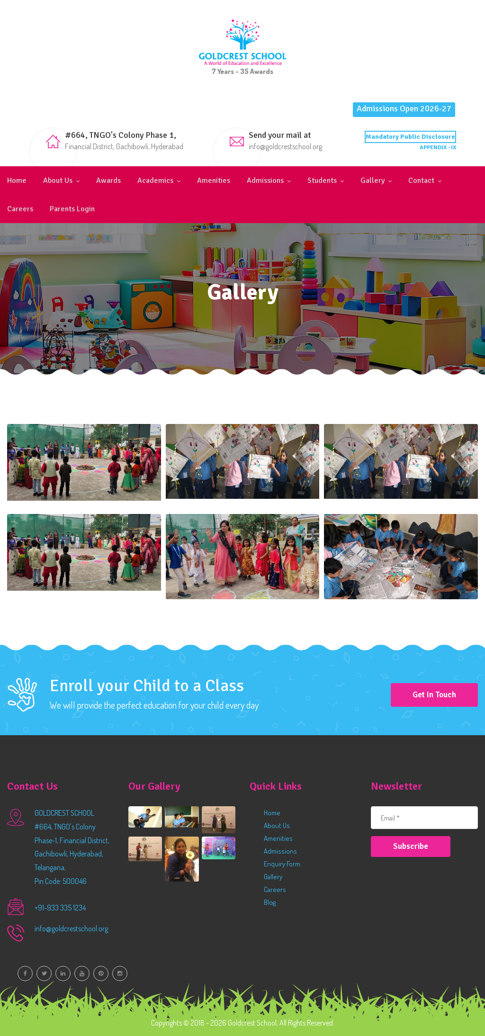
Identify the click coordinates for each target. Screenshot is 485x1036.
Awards (108, 180)
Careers (20, 209)
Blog (270, 902)
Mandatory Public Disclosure (410, 137)
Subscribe (410, 846)
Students (322, 180)
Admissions (265, 180)
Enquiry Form (282, 863)
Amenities (213, 180)
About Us (57, 180)
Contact (421, 180)
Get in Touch (434, 695)
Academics (155, 180)
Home (17, 180)
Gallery (372, 180)
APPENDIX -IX (438, 147)
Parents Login (72, 209)
